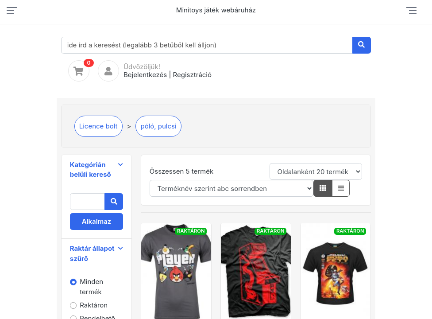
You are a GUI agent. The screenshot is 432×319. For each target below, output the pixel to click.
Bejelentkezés (145, 74)
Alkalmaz (97, 221)
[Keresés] (361, 45)
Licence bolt (98, 126)
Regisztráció (192, 74)
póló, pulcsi (158, 126)
